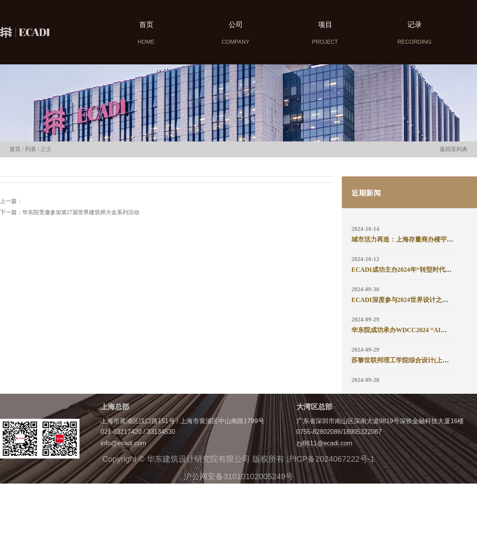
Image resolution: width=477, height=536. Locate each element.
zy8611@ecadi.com (325, 443)
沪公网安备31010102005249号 (238, 476)
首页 (15, 149)
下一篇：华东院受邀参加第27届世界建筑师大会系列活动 (69, 212)
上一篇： (11, 201)
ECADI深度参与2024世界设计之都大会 (406, 299)
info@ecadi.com (123, 443)
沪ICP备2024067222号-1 (330, 459)
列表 (30, 149)
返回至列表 (453, 149)
